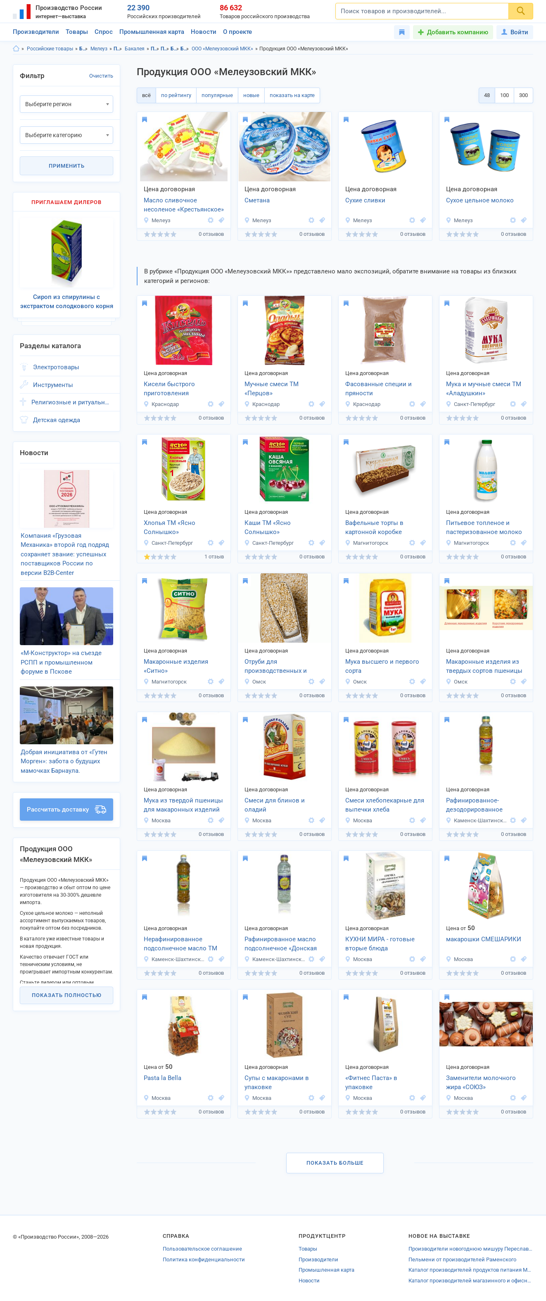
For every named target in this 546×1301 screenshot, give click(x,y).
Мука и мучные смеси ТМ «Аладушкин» (483, 388)
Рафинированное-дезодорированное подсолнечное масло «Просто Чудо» (477, 806)
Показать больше (334, 1163)
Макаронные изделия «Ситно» (176, 666)
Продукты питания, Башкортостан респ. (155, 49)
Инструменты (53, 385)
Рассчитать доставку (66, 809)
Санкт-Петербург (470, 404)
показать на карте (292, 95)
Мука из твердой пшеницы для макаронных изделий (183, 805)
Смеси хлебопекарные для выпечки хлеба (384, 805)
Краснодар (161, 404)
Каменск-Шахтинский (477, 820)
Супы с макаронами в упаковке (277, 1082)
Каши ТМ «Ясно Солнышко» (268, 527)
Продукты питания (118, 49)
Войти (514, 32)
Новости (203, 32)
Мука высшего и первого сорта (382, 666)
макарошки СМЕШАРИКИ (483, 939)
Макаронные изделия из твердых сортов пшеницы (484, 666)
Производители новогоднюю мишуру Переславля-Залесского (470, 1249)
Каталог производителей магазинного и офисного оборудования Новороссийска (470, 1280)
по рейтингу (176, 95)
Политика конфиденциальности (204, 1259)
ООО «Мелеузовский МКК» (222, 49)
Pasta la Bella (162, 1078)
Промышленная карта (151, 32)
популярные (217, 95)
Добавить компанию (457, 32)
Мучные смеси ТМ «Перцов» (272, 388)
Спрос (104, 32)
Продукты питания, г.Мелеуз (165, 49)
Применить (67, 166)
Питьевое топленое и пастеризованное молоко (484, 527)
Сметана (257, 200)
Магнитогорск (366, 543)
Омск (255, 682)
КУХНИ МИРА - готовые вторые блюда (380, 943)
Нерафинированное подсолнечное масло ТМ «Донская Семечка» (180, 944)
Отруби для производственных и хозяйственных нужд (276, 667)
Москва (157, 820)
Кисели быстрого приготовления (169, 388)
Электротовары (56, 367)
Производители (36, 32)
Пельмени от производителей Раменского (462, 1259)
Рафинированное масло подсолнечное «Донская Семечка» (281, 944)
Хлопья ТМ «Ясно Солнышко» (169, 527)
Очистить (101, 76)
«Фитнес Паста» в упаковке (371, 1082)
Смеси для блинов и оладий (275, 805)
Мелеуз (98, 49)
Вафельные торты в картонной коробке (374, 527)
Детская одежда (56, 420)
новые (251, 95)
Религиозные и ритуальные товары (72, 402)
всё (146, 95)
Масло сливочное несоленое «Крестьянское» (184, 205)
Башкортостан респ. (83, 49)
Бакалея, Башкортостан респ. (175, 49)
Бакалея (135, 49)
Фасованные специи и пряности (378, 388)
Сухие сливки (365, 200)
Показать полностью (67, 995)
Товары (77, 32)
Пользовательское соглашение (202, 1249)
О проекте (237, 32)
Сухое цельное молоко (480, 200)
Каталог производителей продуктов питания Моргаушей (470, 1270)
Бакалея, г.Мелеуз (184, 49)
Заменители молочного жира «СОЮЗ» (481, 1082)
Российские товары (50, 49)
